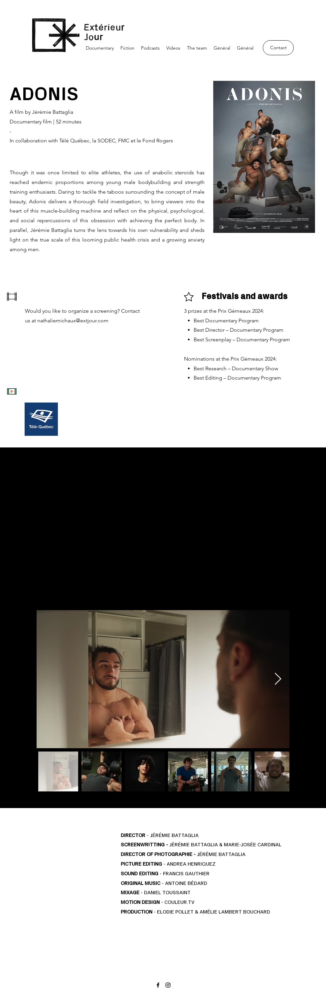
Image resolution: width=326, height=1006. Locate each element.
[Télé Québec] (41, 419)
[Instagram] (168, 985)
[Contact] (278, 47)
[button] (99, 48)
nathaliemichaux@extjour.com (72, 320)
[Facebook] (158, 985)
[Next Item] (278, 679)
